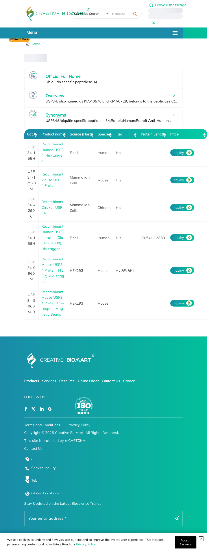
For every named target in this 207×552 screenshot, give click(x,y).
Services (49, 381)
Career (129, 381)
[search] (134, 13)
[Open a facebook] (26, 409)
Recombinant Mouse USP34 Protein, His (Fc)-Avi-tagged (52, 270)
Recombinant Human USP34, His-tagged (52, 152)
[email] (165, 22)
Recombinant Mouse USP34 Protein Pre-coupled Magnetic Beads (52, 303)
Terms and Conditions (42, 425)
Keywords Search (86, 14)
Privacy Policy (86, 544)
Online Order (88, 381)
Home (35, 44)
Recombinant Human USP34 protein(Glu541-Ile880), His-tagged (52, 237)
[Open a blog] (50, 409)
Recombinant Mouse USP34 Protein (52, 180)
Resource (67, 381)
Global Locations (45, 493)
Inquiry (178, 152)
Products (31, 381)
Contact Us (111, 381)
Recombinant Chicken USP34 (52, 207)
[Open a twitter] (33, 409)
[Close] (185, 542)
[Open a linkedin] (42, 409)
